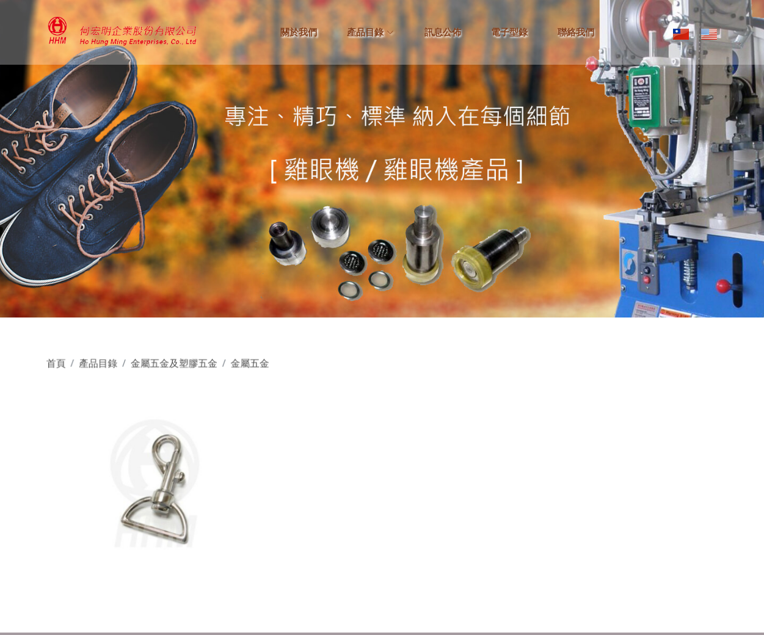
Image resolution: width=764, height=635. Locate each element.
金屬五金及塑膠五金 (179, 366)
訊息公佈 (442, 32)
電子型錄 (509, 32)
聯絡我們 (576, 32)
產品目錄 (105, 366)
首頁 (63, 366)
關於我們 (298, 32)
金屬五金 (253, 366)
